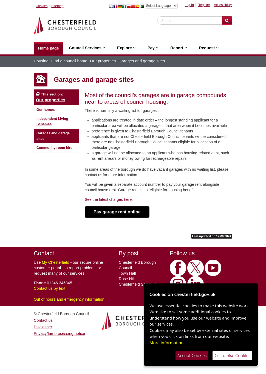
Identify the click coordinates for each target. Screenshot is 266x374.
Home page (48, 48)
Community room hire (54, 148)
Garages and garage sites (53, 136)
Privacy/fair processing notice (59, 333)
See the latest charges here (108, 199)
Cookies (41, 6)
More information (166, 342)
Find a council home (69, 61)
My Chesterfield (55, 262)
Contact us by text (49, 288)
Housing (41, 61)
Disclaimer (43, 327)
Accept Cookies (192, 355)
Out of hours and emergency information (69, 299)
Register (204, 5)
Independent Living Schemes (52, 121)
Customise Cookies (232, 355)
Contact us (43, 320)
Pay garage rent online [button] (117, 212)
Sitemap (57, 6)
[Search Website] (227, 20)
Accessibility (223, 5)
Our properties (103, 61)
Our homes (45, 110)
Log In (189, 5)
